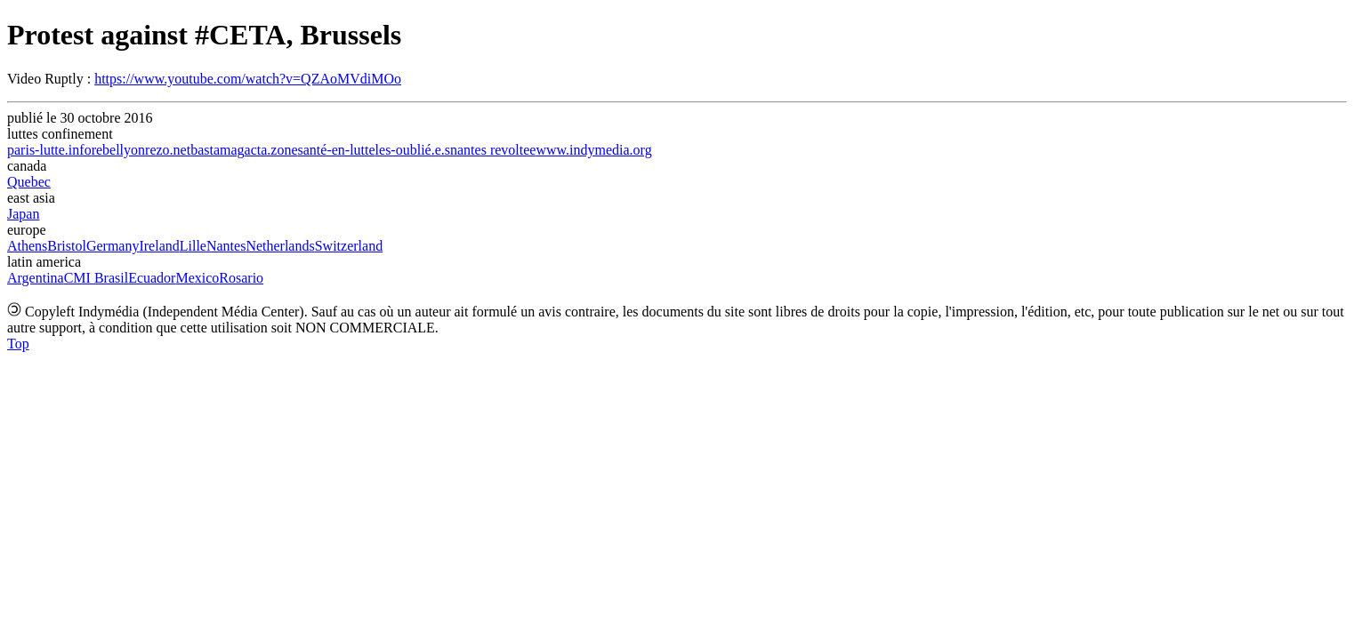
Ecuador (151, 277)
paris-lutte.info (49, 149)
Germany (113, 245)
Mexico (197, 277)
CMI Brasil (96, 277)
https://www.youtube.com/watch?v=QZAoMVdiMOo (247, 78)
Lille (193, 245)
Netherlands (280, 245)
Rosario (241, 277)
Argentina (35, 277)
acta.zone (271, 149)
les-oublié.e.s (412, 149)
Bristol (66, 245)
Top (18, 343)
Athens (27, 245)
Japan (23, 213)
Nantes (226, 245)
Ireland (159, 245)
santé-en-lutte (336, 149)
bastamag (217, 149)
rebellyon (118, 149)
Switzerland (349, 245)
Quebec (29, 181)
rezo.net (167, 149)
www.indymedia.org (593, 149)
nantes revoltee (493, 149)
